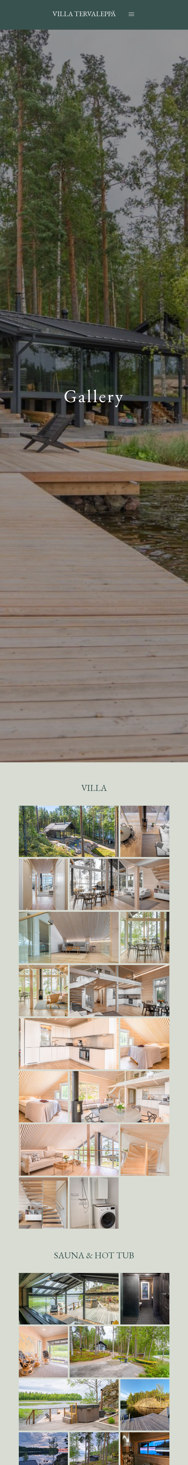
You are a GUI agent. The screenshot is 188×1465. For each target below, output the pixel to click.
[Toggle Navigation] (131, 14)
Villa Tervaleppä (83, 15)
